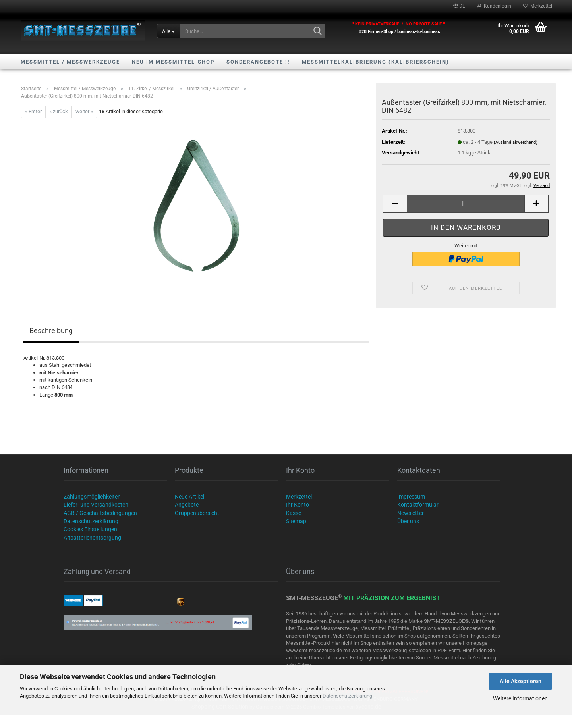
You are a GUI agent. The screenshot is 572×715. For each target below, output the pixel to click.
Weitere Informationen (520, 698)
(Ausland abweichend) (515, 142)
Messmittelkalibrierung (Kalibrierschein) (375, 62)
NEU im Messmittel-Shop (173, 62)
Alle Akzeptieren (520, 681)
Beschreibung (51, 330)
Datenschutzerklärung (347, 696)
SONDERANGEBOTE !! (258, 62)
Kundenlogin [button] (494, 6)
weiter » (84, 111)
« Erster (33, 111)
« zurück (58, 111)
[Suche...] (168, 31)
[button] (459, 6)
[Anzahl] (466, 204)
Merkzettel (537, 6)
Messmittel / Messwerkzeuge (70, 62)
